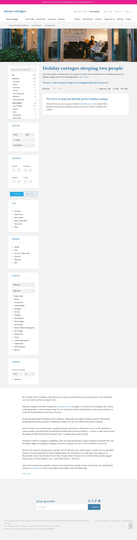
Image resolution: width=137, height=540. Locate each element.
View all (16, 194)
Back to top (26, 474)
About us (77, 19)
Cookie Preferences (127, 521)
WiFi (14, 263)
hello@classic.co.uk (86, 104)
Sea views (16, 211)
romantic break (64, 407)
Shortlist (118, 11)
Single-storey (17, 343)
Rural (15, 227)
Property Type (18, 296)
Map (117, 89)
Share (126, 89)
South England (24, 103)
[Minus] (14, 170)
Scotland (85, 521)
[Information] (26, 321)
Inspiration (61, 19)
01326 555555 (94, 11)
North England (69, 521)
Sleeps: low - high (105, 89)
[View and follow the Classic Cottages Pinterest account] (99, 502)
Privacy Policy (106, 521)
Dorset (24, 90)
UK (24, 75)
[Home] (4, 25)
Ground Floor (17, 302)
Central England (59, 521)
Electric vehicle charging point (23, 328)
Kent (24, 112)
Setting (16, 299)
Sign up (95, 507)
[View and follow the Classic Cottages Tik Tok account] (95, 502)
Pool (14, 250)
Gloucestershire (24, 99)
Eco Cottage (17, 331)
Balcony (16, 350)
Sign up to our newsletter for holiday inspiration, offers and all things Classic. (67, 2)
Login (128, 11)
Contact (128, 19)
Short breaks (30, 19)
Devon (24, 84)
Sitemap (98, 521)
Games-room (17, 334)
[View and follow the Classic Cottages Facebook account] (92, 502)
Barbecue (16, 260)
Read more (84, 77)
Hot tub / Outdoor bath (21, 253)
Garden (15, 247)
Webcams (120, 19)
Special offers (40, 19)
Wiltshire (24, 96)
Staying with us (110, 19)
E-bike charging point (20, 340)
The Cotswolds (24, 93)
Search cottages (12, 19)
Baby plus (16, 379)
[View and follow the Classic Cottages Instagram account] (89, 502)
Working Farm (18, 318)
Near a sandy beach (19, 221)
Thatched (16, 315)
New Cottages (19, 321)
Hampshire (24, 115)
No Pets (16, 312)
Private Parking (18, 305)
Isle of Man (7, 523)
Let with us (98, 19)
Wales (52, 521)
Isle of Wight (24, 106)
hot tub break (35, 468)
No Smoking (17, 324)
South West (24, 78)
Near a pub (17, 224)
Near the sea (17, 214)
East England (78, 521)
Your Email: (42, 507)
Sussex (24, 109)
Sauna (15, 337)
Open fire (16, 256)
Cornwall (24, 81)
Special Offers (30, 194)
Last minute (51, 19)
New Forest (24, 118)
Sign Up (108, 11)
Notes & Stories (88, 19)
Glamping (16, 309)
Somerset (24, 87)
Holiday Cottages (25, 521)
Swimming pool (18, 347)
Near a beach (17, 217)
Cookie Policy (116, 521)
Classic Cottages (10, 521)
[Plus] (19, 170)
